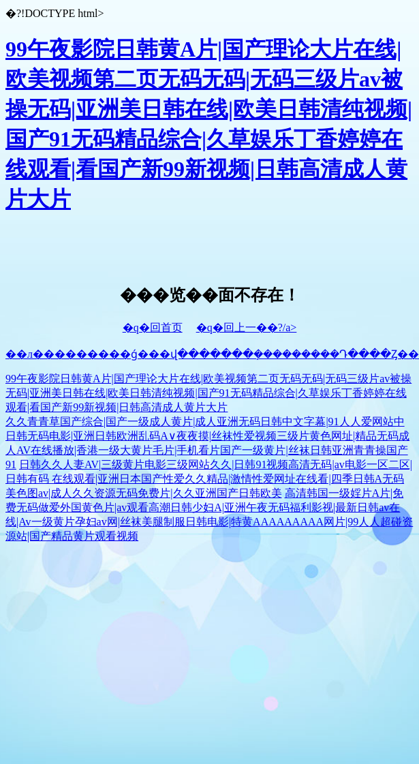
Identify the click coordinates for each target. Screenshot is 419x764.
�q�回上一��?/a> (246, 327)
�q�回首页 (153, 327)
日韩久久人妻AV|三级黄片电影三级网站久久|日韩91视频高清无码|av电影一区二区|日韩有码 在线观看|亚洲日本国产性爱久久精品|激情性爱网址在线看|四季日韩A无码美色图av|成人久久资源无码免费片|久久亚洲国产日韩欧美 (208, 479)
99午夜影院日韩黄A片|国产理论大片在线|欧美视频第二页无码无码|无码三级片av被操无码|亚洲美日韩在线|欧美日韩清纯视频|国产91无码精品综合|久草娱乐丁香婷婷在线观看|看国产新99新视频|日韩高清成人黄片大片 (208, 393)
